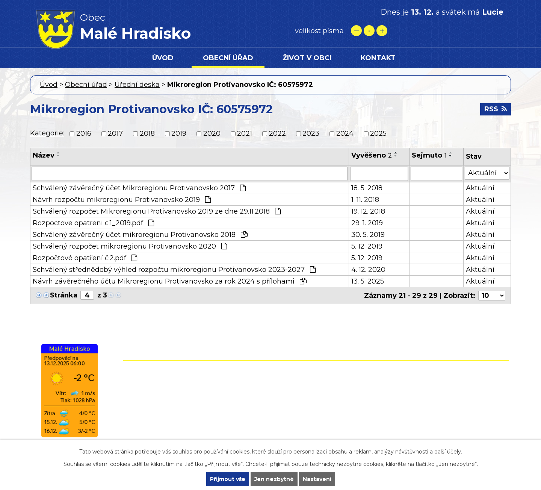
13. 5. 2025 (367, 281)
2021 (244, 133)
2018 (147, 133)
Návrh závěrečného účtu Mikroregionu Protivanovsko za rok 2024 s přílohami (170, 281)
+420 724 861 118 (281, 398)
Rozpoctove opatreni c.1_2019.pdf (93, 223)
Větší (381, 30)
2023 (310, 133)
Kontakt (378, 58)
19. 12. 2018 (368, 211)
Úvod (163, 58)
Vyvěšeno (371, 155)
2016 (83, 133)
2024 (345, 133)
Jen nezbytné (274, 479)
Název (43, 155)
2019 (178, 133)
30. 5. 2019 (368, 235)
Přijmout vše (227, 479)
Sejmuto (429, 155)
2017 (115, 133)
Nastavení (317, 479)
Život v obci (307, 58)
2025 (378, 133)
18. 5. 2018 (366, 188)
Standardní (369, 30)
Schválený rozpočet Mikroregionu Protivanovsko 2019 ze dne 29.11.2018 (157, 211)
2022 (277, 133)
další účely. (448, 451)
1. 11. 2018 (365, 200)
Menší (356, 30)
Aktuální (480, 188)
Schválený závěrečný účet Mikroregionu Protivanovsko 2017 (139, 188)
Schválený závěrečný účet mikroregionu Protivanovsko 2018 (140, 235)
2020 (212, 133)
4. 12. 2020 (368, 269)
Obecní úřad (228, 58)
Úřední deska (137, 84)
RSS (495, 109)
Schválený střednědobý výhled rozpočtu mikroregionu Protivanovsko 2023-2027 (174, 269)
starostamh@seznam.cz (270, 420)
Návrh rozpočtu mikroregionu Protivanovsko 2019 (122, 200)
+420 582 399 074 (284, 388)
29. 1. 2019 (367, 223)
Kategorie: (47, 133)
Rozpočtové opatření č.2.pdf (85, 258)
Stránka (63, 295)
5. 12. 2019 (366, 246)
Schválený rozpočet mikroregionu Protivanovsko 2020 (130, 246)
